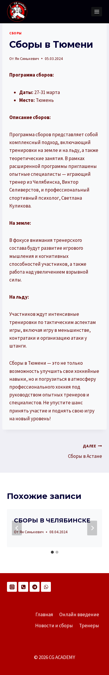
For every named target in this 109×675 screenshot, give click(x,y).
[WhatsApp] (46, 587)
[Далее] (92, 528)
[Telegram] (35, 587)
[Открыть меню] (96, 11)
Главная (44, 614)
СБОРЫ (15, 33)
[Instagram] (12, 587)
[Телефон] (23, 587)
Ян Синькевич (27, 58)
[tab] (52, 552)
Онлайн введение (79, 614)
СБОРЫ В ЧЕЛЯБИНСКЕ (52, 520)
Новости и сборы (54, 625)
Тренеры (89, 625)
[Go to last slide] (17, 528)
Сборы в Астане (81, 450)
